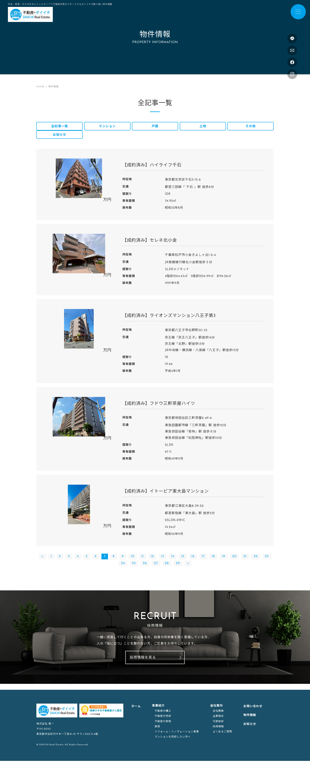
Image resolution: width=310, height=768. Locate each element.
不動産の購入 (163, 718)
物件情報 (249, 722)
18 (213, 561)
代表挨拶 (218, 728)
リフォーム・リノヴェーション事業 (177, 739)
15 (182, 561)
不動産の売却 (163, 723)
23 (267, 561)
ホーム (136, 713)
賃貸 (157, 733)
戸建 (155, 128)
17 (203, 561)
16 (193, 561)
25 (134, 568)
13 (162, 561)
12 (152, 561)
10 (132, 561)
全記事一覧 (59, 128)
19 (223, 561)
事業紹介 (158, 712)
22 (256, 561)
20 (234, 561)
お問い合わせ (252, 713)
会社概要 (218, 718)
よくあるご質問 (222, 739)
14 (172, 561)
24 (123, 568)
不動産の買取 (163, 728)
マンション (107, 128)
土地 (203, 128)
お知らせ (59, 139)
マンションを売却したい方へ (173, 744)
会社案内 (216, 712)
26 (145, 568)
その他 (250, 128)
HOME (40, 87)
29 (178, 568)
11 (142, 561)
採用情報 (218, 733)
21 (245, 561)
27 (156, 568)
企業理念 (218, 723)
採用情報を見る (143, 665)
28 (167, 568)
